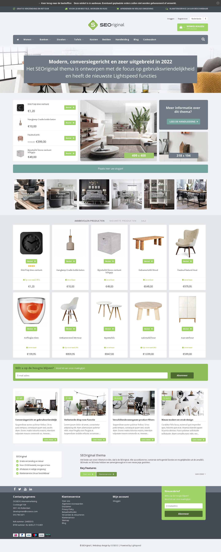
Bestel (70, 107)
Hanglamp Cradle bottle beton (42, 119)
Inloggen (170, 18)
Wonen (29, 39)
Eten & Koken (29, 195)
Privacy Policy (68, 509)
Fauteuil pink (34, 134)
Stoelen (63, 39)
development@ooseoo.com (25, 511)
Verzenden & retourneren (73, 515)
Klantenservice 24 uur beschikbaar (189, 8)
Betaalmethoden (69, 512)
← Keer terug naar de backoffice (55, 3)
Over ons (88, 474)
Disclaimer (66, 506)
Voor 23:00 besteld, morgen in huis (88, 8)
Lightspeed (136, 545)
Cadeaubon (149, 39)
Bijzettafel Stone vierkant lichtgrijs (39, 151)
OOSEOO (114, 545)
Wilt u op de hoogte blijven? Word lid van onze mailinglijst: (178, 498)
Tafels (79, 39)
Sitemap (65, 520)
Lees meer (50, 439)
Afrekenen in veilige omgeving (136, 8)
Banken (46, 39)
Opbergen (159, 195)
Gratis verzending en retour (33, 8)
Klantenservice (106, 474)
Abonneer (182, 375)
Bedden (106, 39)
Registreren (183, 18)
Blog (136, 39)
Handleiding (122, 39)
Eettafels (192, 195)
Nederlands (196, 18)
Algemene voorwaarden (72, 504)
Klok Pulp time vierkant (38, 104)
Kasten (94, 39)
